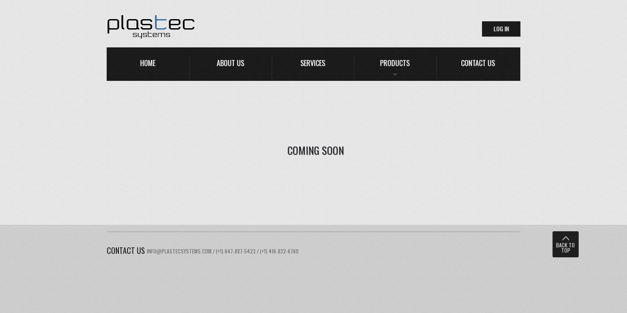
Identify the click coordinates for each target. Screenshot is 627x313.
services (312, 63)
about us (230, 63)
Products (395, 63)
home (147, 63)
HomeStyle (186, 27)
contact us (478, 63)
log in (501, 28)
